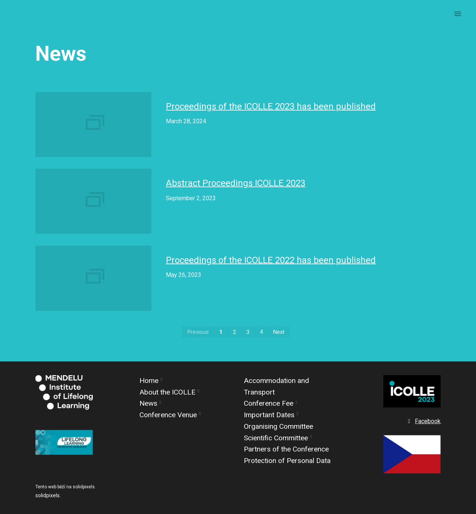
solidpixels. (48, 495)
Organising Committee (278, 426)
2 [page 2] (234, 332)
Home (148, 380)
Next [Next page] (278, 332)
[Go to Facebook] (423, 421)
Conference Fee (268, 403)
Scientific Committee (276, 438)
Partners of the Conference (286, 449)
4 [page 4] (261, 332)
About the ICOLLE (167, 392)
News (148, 403)
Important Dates (269, 415)
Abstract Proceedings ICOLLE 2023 (235, 183)
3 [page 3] (247, 332)
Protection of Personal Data (287, 460)
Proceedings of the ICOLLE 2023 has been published (271, 106)
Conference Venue (168, 415)
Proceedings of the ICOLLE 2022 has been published (271, 260)
